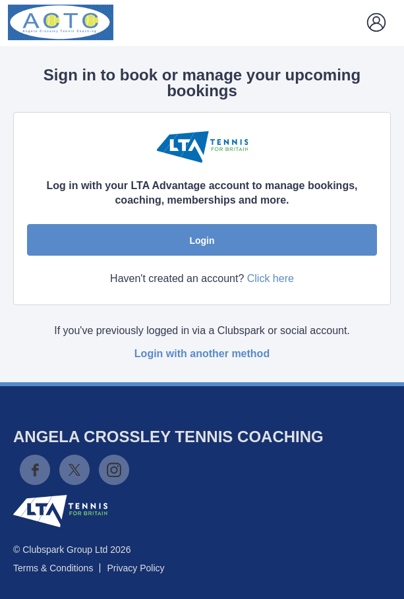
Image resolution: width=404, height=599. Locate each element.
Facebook (35, 470)
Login (201, 240)
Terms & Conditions (53, 568)
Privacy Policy (135, 568)
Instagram (114, 470)
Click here (270, 278)
